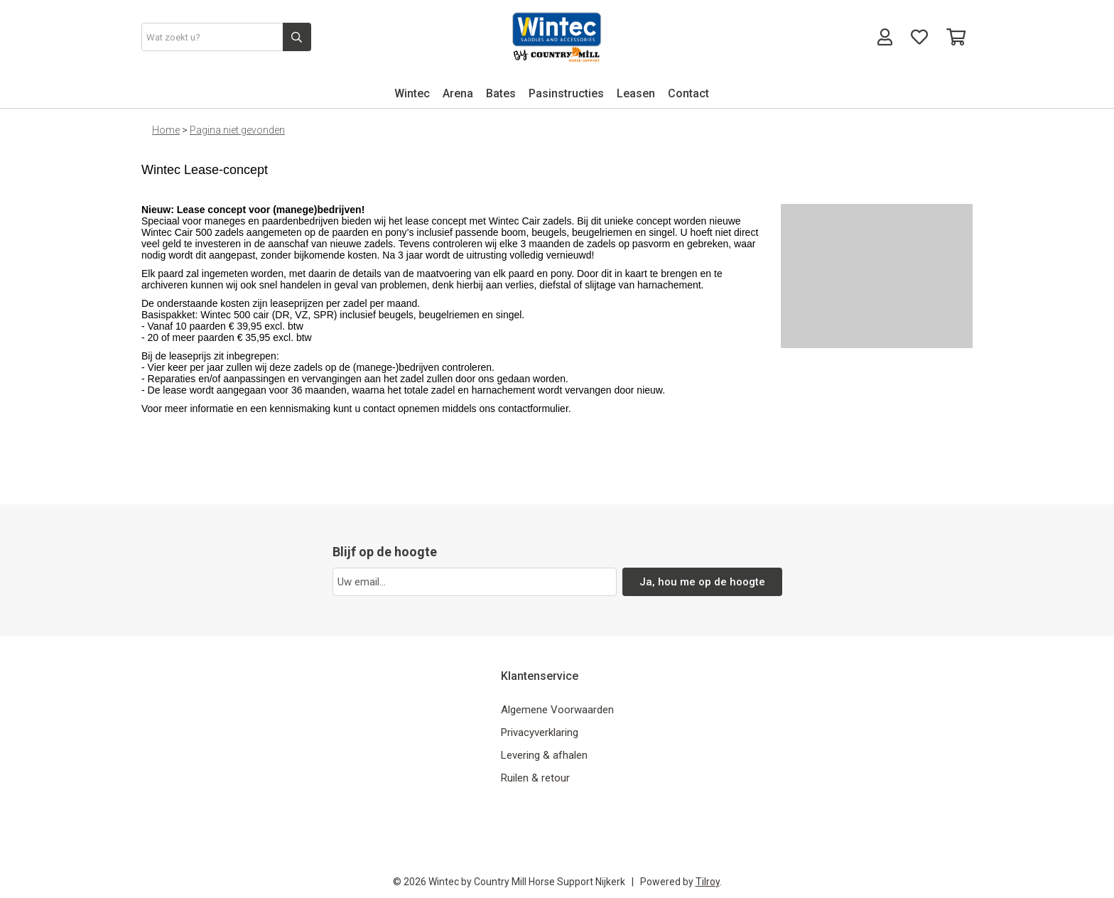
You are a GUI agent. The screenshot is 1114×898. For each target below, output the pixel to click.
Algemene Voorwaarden (557, 709)
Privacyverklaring (539, 732)
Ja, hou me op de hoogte (702, 581)
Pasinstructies (566, 93)
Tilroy (708, 881)
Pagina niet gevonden (237, 130)
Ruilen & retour (535, 778)
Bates (501, 93)
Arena (458, 93)
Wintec (412, 93)
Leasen (636, 93)
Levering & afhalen (544, 755)
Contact (688, 93)
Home (166, 130)
